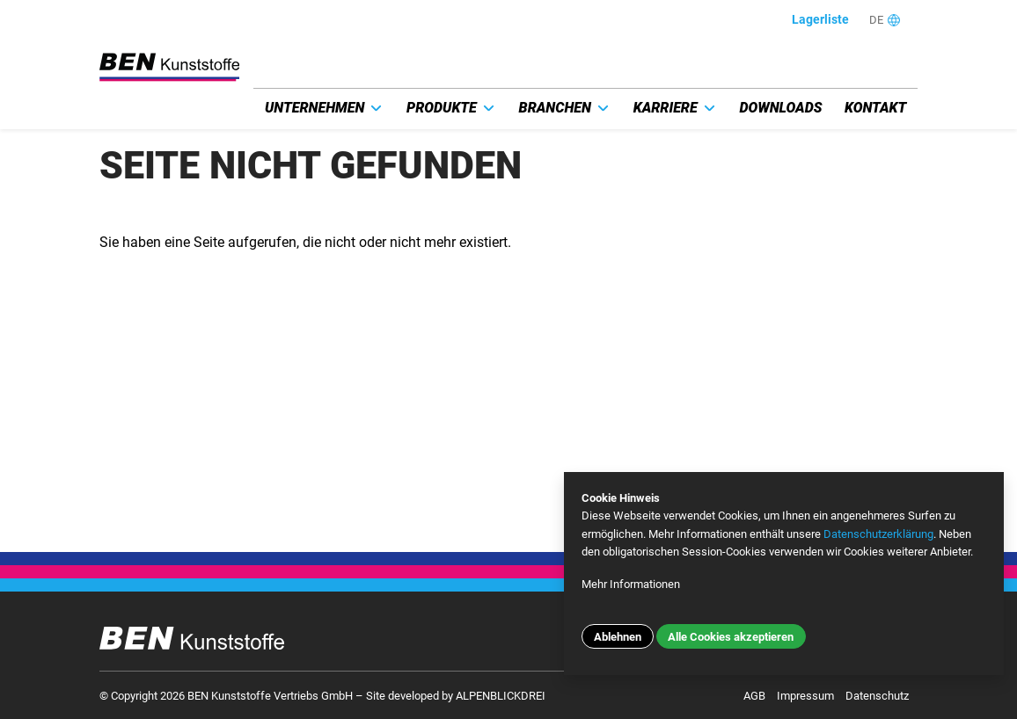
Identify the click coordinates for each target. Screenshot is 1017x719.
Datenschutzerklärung (878, 534)
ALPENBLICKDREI (500, 695)
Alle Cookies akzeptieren (731, 636)
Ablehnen (617, 636)
